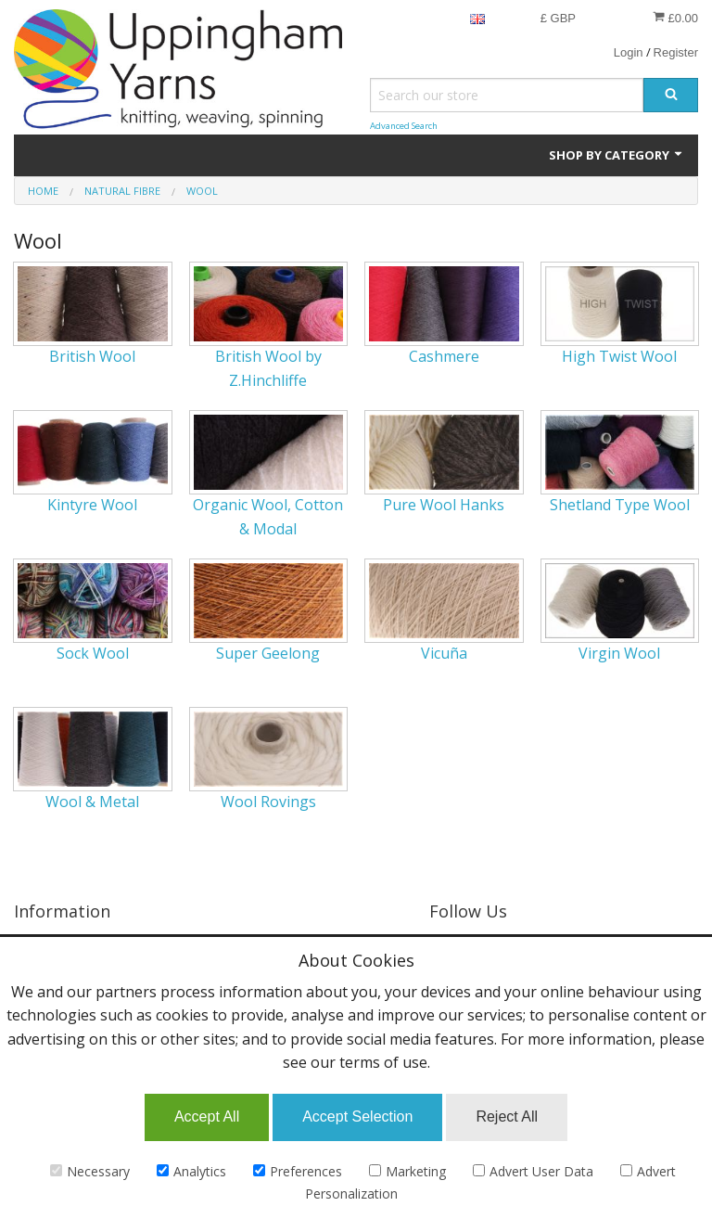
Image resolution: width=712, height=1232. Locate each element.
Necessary (90, 1171)
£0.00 (675, 17)
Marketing (407, 1171)
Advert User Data (533, 1171)
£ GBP (558, 18)
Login (628, 52)
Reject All (507, 1116)
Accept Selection (357, 1116)
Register (676, 52)
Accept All (206, 1116)
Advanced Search (404, 126)
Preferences (297, 1171)
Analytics (191, 1171)
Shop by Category (616, 155)
